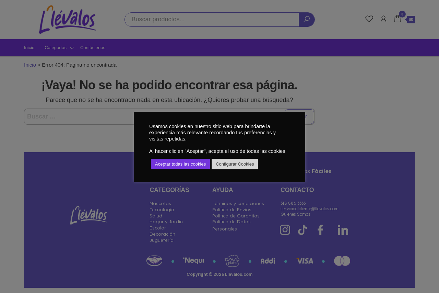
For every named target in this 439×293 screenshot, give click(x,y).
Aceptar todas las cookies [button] (180, 164)
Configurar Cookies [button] (235, 164)
